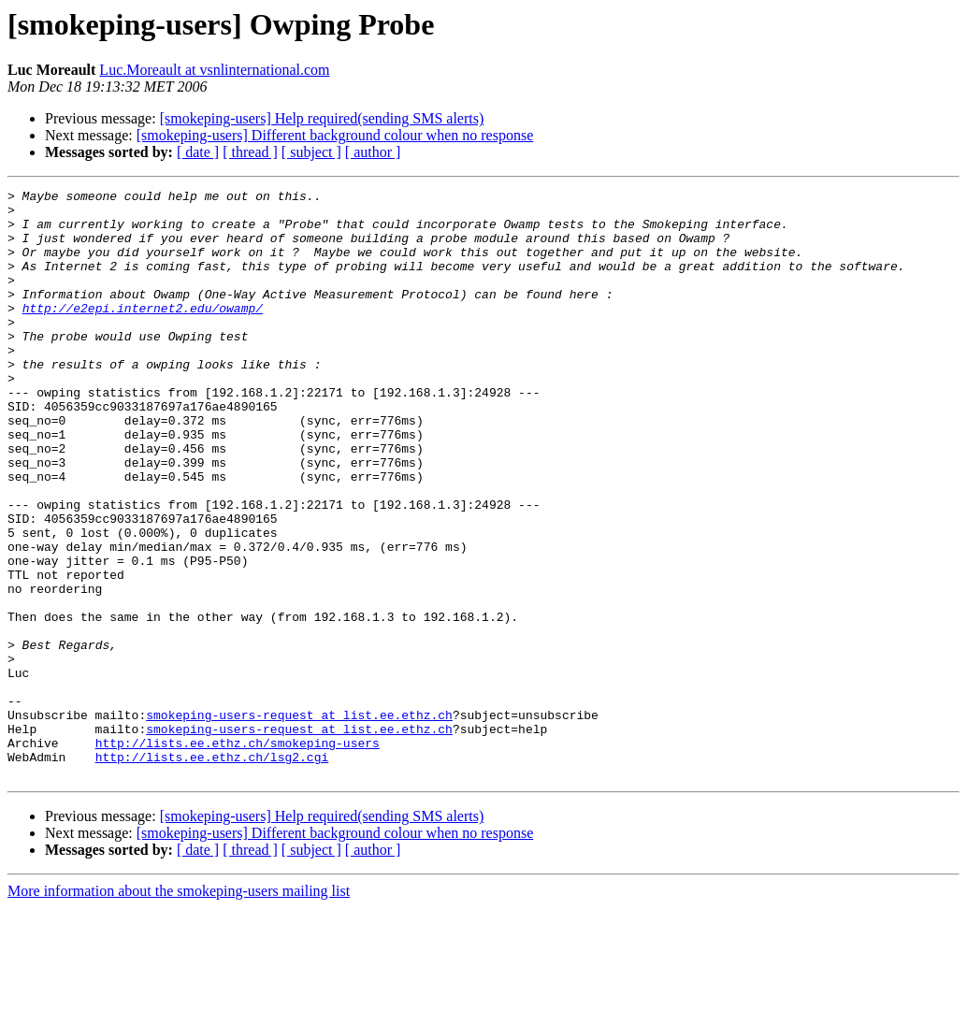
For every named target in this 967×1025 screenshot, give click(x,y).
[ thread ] (250, 152)
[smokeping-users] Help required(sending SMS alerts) (322, 118)
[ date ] (198, 152)
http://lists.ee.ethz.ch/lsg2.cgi (212, 871)
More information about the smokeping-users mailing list (178, 1009)
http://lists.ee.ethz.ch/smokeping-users (237, 854)
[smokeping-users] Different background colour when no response (335, 135)
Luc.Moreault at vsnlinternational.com (214, 70)
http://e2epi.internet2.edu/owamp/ (142, 333)
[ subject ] (311, 152)
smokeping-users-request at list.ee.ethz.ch (299, 821)
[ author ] (373, 152)
